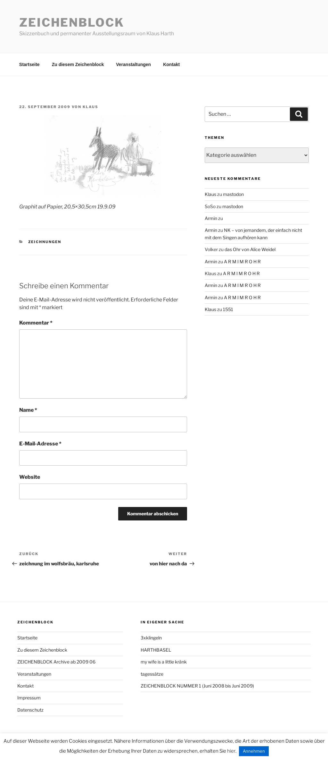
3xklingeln (151, 637)
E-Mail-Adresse (40, 444)
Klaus (90, 107)
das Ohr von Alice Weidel (250, 249)
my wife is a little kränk (164, 661)
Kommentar (36, 323)
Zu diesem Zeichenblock (78, 64)
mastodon (233, 194)
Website (29, 477)
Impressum (29, 697)
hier (231, 751)
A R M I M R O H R (242, 261)
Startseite (29, 64)
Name (28, 410)
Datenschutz (30, 710)
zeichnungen (45, 242)
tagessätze (152, 674)
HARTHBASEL (156, 650)
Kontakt (171, 64)
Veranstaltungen (133, 64)
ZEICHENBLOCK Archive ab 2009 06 (56, 661)
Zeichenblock (71, 22)
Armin (211, 218)
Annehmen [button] (254, 751)
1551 (228, 309)
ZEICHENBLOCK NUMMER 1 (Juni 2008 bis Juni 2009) (197, 685)
